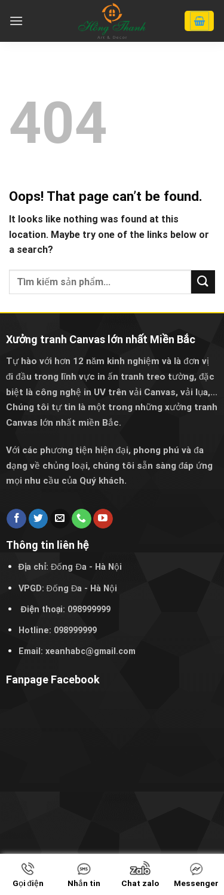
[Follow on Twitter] (38, 519)
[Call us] (81, 519)
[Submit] (203, 282)
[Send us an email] (60, 519)
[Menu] (16, 20)
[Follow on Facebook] (16, 519)
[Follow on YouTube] (103, 519)
